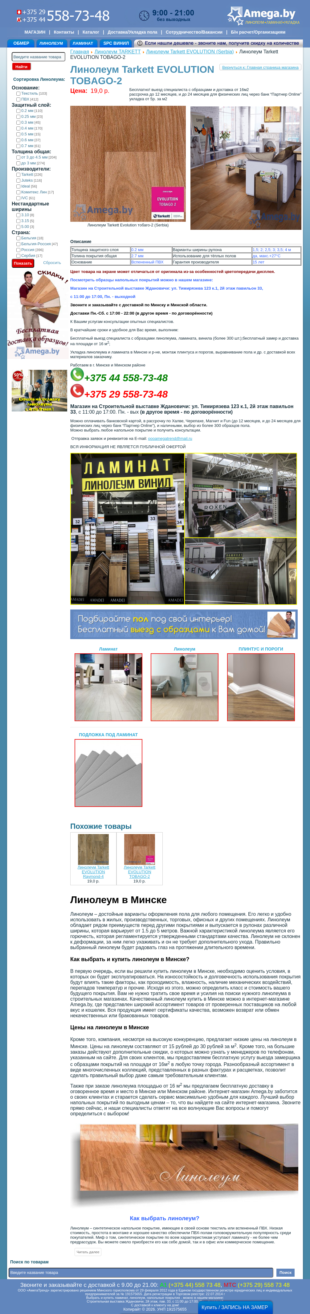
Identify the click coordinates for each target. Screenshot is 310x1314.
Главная (79, 51)
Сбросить (52, 262)
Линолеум (184, 684)
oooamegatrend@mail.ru (170, 438)
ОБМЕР (21, 43)
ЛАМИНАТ (83, 43)
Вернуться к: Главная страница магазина (260, 67)
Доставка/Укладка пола (132, 32)
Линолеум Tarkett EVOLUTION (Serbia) (190, 51)
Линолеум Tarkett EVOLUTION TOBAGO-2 (140, 872)
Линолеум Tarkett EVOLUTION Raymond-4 (93, 872)
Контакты (64, 32)
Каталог (91, 32)
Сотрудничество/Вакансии (194, 32)
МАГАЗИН (35, 32)
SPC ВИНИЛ (116, 43)
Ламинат (108, 684)
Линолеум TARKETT (118, 51)
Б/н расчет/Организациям (258, 32)
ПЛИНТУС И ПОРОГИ (261, 684)
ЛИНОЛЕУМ (51, 43)
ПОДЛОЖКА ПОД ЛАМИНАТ (108, 769)
